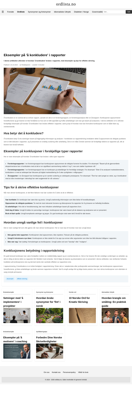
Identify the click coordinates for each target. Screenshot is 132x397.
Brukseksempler (8, 292)
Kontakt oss (56, 372)
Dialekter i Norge (81, 12)
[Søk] (114, 12)
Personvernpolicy (69, 372)
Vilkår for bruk (83, 372)
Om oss (46, 372)
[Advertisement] (66, 30)
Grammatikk (97, 12)
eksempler (10, 279)
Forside (10, 12)
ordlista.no (66, 4)
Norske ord (72, 292)
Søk (128, 12)
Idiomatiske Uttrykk (62, 12)
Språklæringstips (41, 331)
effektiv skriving (22, 279)
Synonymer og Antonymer (39, 12)
